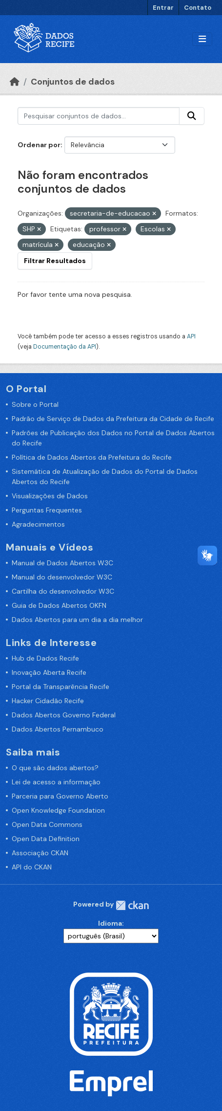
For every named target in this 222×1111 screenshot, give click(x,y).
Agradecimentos (38, 524)
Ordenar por (39, 144)
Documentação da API (64, 347)
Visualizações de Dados (50, 495)
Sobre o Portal (35, 404)
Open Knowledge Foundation (58, 810)
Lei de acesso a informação (56, 782)
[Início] (15, 81)
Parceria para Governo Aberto (60, 796)
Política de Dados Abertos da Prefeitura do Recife (92, 457)
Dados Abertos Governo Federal (64, 715)
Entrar (163, 7)
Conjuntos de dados (73, 81)
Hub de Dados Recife (45, 658)
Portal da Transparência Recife (60, 686)
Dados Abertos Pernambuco (57, 729)
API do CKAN (32, 867)
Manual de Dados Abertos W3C (62, 562)
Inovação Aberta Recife (49, 672)
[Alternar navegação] (202, 39)
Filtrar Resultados (55, 260)
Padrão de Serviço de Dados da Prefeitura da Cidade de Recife (113, 418)
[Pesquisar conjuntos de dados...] (99, 116)
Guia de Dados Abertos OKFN (59, 605)
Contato (197, 7)
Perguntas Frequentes (47, 510)
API (191, 336)
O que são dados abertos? (55, 767)
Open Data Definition (46, 838)
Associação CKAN (40, 852)
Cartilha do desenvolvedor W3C (63, 591)
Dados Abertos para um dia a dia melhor (77, 619)
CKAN (132, 905)
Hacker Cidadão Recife (48, 700)
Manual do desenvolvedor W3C (62, 577)
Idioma (110, 923)
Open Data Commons (47, 824)
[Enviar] (191, 116)
